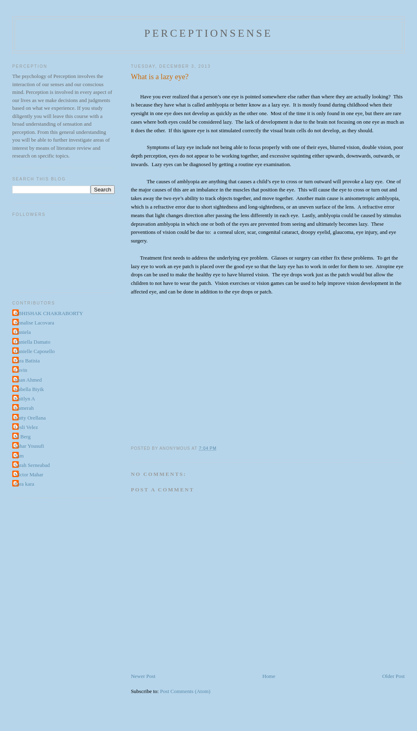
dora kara (24, 484)
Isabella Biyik (29, 389)
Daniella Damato (32, 342)
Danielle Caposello (34, 351)
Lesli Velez (26, 427)
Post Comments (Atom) (185, 691)
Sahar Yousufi (29, 446)
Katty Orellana (30, 418)
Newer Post (143, 676)
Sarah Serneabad (32, 465)
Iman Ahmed (28, 380)
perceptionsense (208, 33)
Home (268, 676)
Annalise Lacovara (34, 323)
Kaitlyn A (24, 398)
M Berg (22, 436)
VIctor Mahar (28, 474)
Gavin (20, 370)
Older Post (393, 676)
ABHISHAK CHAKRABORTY (48, 313)
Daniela (22, 332)
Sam (19, 456)
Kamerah (24, 408)
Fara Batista (27, 361)
